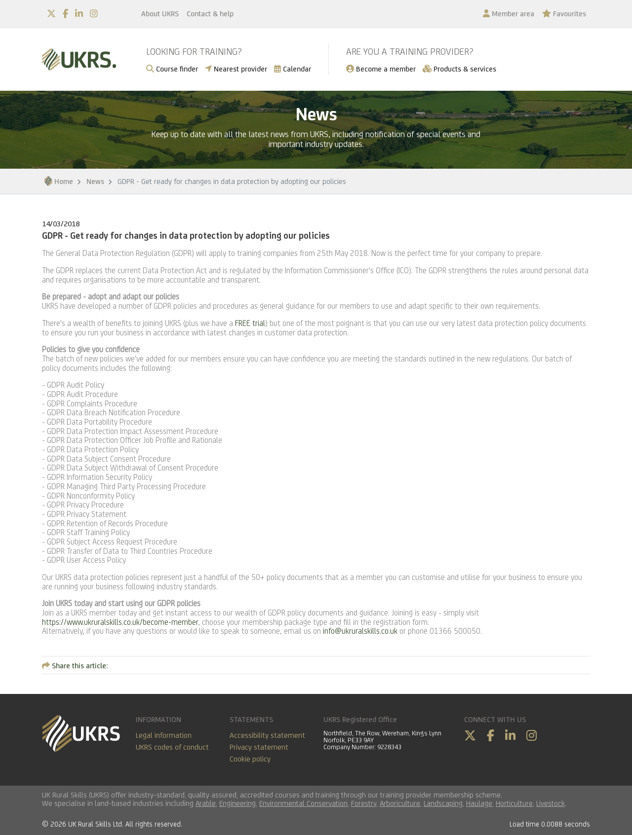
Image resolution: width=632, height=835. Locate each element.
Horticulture (514, 803)
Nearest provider (236, 69)
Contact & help (210, 13)
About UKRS (160, 13)
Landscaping (443, 803)
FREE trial (250, 323)
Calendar (292, 69)
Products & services (459, 69)
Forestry (363, 803)
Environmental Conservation (303, 803)
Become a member (381, 69)
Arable (206, 803)
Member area (508, 13)
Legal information (164, 735)
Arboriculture (400, 803)
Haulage (479, 803)
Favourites (564, 13)
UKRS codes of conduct (172, 747)
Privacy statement (259, 747)
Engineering (237, 803)
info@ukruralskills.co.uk (360, 631)
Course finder (172, 69)
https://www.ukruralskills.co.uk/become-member (120, 622)
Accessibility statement (267, 735)
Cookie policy (250, 759)
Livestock (550, 803)
